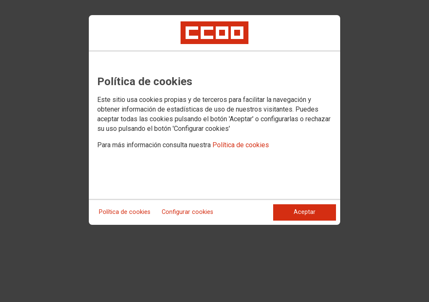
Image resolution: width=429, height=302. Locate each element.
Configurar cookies (187, 212)
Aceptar (304, 212)
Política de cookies (240, 145)
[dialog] (214, 120)
